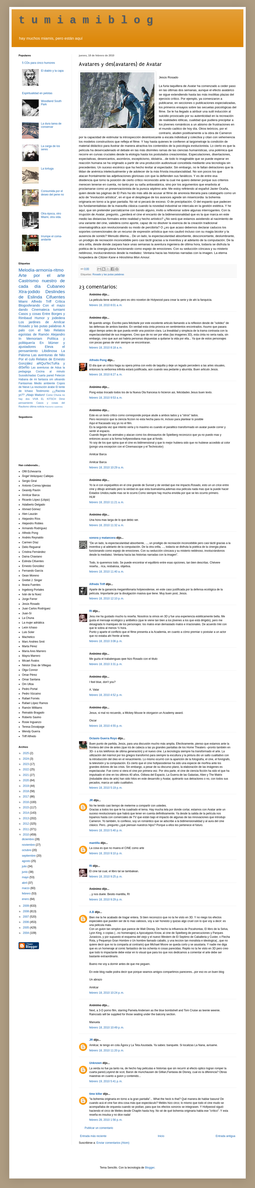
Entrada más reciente (93, 1136)
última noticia (37, 406)
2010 (26, 834)
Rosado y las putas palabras (108, 274)
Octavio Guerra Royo (103, 738)
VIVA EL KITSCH (44, 398)
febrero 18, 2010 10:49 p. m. (106, 1027)
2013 (26, 818)
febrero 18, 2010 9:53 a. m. (105, 397)
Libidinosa (49, 351)
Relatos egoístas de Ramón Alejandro (42, 332)
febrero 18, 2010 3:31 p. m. (105, 664)
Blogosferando (29, 305)
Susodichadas (27, 375)
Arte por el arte (42, 275)
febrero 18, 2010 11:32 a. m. (106, 525)
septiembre (29, 855)
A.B (91, 912)
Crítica (60, 301)
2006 (26, 922)
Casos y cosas (30, 314)
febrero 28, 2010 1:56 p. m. (105, 1119)
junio (25, 872)
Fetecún (60, 375)
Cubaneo (56, 286)
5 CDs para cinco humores (38, 62)
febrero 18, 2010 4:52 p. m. (105, 695)
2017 (26, 796)
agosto (26, 861)
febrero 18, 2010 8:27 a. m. (105, 374)
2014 (26, 812)
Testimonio (42, 391)
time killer (95, 1093)
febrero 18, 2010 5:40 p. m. (105, 830)
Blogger (149, 1167)
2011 (26, 829)
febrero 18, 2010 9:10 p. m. (105, 853)
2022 (26, 769)
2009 (26, 905)
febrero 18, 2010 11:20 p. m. (106, 1050)
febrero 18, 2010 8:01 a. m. (105, 305)
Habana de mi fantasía (33, 379)
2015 (26, 807)
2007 (26, 916)
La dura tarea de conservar (51, 125)
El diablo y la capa (52, 70)
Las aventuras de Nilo (48, 355)
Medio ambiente (44, 383)
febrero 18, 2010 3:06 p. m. (105, 641)
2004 (26, 933)
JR (91, 800)
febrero (26, 893)
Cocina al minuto (50, 371)
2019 (26, 786)
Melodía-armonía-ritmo (41, 270)
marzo (26, 888)
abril (25, 882)
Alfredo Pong (98, 360)
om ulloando (57, 379)
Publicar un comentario (99, 1128)
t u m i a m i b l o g (86, 20)
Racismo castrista (54, 406)
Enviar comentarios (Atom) (112, 1142)
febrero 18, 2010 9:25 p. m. (105, 876)
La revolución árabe (42, 387)
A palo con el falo (42, 328)
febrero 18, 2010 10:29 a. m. (106, 467)
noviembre (28, 844)
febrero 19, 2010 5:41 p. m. (105, 1081)
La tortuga (47, 168)
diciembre (28, 839)
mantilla (94, 843)
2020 (26, 780)
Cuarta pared (45, 375)
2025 (26, 753)
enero (26, 899)
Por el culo (27, 359)
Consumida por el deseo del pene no (52, 192)
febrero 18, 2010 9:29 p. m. (105, 899)
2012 (26, 823)
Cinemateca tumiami (48, 309)
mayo (25, 877)
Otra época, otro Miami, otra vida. (51, 215)
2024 (26, 758)
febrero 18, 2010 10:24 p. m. (106, 992)
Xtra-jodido (29, 291)
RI (90, 611)
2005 (26, 927)
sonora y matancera (102, 537)
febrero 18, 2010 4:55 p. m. (105, 725)
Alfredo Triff (97, 584)
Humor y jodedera (50, 318)
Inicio (161, 1136)
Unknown (95, 1063)
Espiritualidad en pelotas (37, 93)
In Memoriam (30, 338)
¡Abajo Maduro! (35, 395)
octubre (27, 850)
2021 (26, 775)
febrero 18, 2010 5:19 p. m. (105, 787)
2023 (26, 764)
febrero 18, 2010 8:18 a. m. (105, 347)
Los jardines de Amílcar (42, 322)
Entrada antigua (225, 1136)
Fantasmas (25, 383)
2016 (26, 802)
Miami (23, 301)
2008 (26, 911)
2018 (26, 791)
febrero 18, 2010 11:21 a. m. (106, 502)
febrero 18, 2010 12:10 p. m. (106, 598)
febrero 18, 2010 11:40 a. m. (106, 571)
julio (25, 866)
